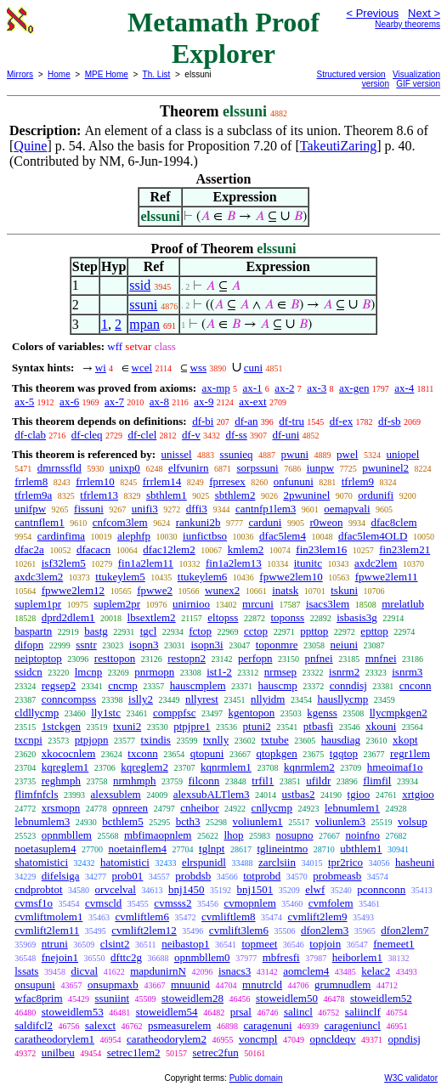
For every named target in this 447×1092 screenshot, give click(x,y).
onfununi (294, 481)
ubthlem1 (361, 848)
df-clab (30, 434)
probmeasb (337, 875)
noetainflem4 (137, 848)
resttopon (114, 658)
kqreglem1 (65, 767)
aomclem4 (306, 971)
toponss (287, 617)
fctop (200, 631)
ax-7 (114, 401)
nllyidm (268, 699)
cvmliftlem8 (228, 916)
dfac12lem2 (169, 549)
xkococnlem (69, 753)
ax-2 (284, 388)
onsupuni (34, 984)
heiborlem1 (357, 957)
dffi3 (196, 508)
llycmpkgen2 (398, 712)
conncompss (69, 699)
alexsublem (116, 794)
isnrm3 (407, 671)
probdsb (193, 875)
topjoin (325, 943)
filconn (204, 780)
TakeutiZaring (338, 146)
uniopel (402, 454)
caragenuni (267, 1025)
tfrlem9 (358, 481)
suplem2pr (116, 603)
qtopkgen (276, 753)
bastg (95, 631)
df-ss (235, 434)
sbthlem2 (235, 495)
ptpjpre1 (191, 726)
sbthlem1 (166, 495)
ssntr (86, 644)
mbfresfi (281, 957)
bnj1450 (186, 889)
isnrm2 (344, 671)
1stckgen (61, 726)
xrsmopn (61, 807)
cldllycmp (36, 712)
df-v (191, 434)
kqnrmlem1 (226, 767)
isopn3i (206, 644)
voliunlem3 (340, 821)
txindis (155, 739)
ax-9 (203, 401)
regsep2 (59, 685)
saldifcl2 (33, 1025)
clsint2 (115, 943)
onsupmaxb (113, 984)
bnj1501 (255, 889)
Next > (424, 13)
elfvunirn (188, 467)
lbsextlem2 (151, 617)
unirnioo (191, 603)
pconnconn (381, 889)
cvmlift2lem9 (318, 916)
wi (100, 367)
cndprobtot (38, 889)
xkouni (380, 726)
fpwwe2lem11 (386, 576)
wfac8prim (38, 998)
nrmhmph (134, 780)
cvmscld (103, 903)
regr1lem (410, 753)
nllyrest (201, 699)
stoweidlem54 (167, 1011)
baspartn (33, 631)
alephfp (133, 535)
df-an (246, 421)
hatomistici (125, 862)
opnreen (130, 807)
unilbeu (58, 1052)
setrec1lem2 (134, 1052)
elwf (315, 889)
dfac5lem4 (282, 535)
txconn (142, 753)
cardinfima (61, 535)
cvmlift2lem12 (144, 930)
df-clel (141, 434)
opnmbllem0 (202, 957)
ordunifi (375, 495)
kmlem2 (246, 549)
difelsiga (61, 875)
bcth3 (188, 821)
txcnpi (28, 739)
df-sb (389, 421)
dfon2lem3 (324, 930)
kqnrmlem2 (309, 767)
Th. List (157, 74)
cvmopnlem (249, 903)
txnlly (216, 739)
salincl (298, 1011)
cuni (253, 367)
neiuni (345, 644)
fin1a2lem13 (234, 563)
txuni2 (127, 726)
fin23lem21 (404, 549)
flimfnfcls (36, 794)
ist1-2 (219, 671)
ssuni (143, 304)
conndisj (348, 685)
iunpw (321, 467)
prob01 (128, 875)
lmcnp (89, 671)
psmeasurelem (179, 1025)
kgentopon (251, 712)
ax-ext (252, 401)
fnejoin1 (60, 957)
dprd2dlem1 (68, 617)
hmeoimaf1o (395, 767)
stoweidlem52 (381, 998)
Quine (30, 146)
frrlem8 (31, 481)
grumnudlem (342, 984)
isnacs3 (234, 971)
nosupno (295, 835)
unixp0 (125, 467)
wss (198, 367)
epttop (374, 631)
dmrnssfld (59, 467)
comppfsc (174, 712)
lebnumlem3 (42, 821)
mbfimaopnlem (157, 835)
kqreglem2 (144, 767)
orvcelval (115, 889)
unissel (176, 454)
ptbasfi (318, 726)
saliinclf (363, 1011)
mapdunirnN (158, 971)
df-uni (286, 434)
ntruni (55, 943)
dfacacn (93, 549)
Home (59, 74)
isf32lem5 (64, 563)
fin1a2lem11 (145, 563)
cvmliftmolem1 (48, 916)
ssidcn (28, 671)
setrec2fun (216, 1052)
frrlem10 (95, 481)
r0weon (325, 522)
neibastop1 (185, 943)
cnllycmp (272, 807)
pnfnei (318, 658)
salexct (100, 1025)
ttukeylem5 (120, 576)
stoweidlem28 (192, 998)
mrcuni (258, 603)
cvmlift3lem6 (239, 930)
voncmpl (258, 1039)
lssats (26, 971)
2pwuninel (306, 495)
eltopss (222, 617)
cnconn (415, 685)
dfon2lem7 (404, 930)
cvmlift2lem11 (46, 930)
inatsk (285, 590)
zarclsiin (277, 862)
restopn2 (186, 658)
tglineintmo (282, 848)
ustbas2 (298, 794)
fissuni (89, 508)
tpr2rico (345, 862)
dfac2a (29, 549)
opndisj (404, 1039)
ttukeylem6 (203, 576)
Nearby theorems (407, 24)
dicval (84, 971)
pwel (347, 454)
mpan (144, 324)
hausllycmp (342, 699)
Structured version (351, 74)
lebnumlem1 (352, 807)
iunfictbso (205, 535)
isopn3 (144, 644)
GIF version (418, 83)
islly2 (140, 699)
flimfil (377, 780)
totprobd (261, 875)
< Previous (372, 13)
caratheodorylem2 (167, 1039)
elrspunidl (204, 862)
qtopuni (207, 753)
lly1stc (106, 712)
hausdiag (340, 739)
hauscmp (277, 685)
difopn (28, 644)
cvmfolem (331, 903)
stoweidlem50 (287, 998)
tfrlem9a (33, 495)
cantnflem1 (39, 522)
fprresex (227, 481)
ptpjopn (92, 739)
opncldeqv (332, 1039)
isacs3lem (327, 603)
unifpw (30, 508)
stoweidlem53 (73, 1011)
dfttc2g (126, 957)
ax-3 (316, 388)
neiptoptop (38, 658)
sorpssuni (258, 467)
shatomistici (41, 862)
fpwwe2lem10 (290, 576)
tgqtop (344, 753)
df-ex (341, 421)
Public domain (256, 1078)
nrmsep (280, 671)
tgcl (148, 631)
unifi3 (145, 508)
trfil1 (263, 780)
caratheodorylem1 (54, 1039)
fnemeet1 (393, 943)
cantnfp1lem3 (265, 508)
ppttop (314, 631)
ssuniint (112, 998)
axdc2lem (376, 563)
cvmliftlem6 (142, 916)
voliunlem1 (258, 821)
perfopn (255, 658)
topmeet (259, 943)
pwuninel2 (385, 467)
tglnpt (211, 848)
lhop (233, 835)
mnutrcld (262, 984)
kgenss (322, 712)
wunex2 (222, 590)
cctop (256, 631)
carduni (264, 522)
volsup (412, 821)
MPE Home (106, 74)
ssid (139, 285)
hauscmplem (198, 685)
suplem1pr (37, 603)
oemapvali (347, 508)
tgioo (359, 794)
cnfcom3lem (120, 522)
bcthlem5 (122, 821)
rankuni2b (198, 522)
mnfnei (381, 658)
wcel (142, 367)
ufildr (318, 780)
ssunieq (236, 454)
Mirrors (20, 74)
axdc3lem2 (38, 576)
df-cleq (87, 434)
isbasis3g (357, 617)
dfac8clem (393, 522)
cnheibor (199, 807)
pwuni (295, 454)
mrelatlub (403, 603)
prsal (241, 1011)
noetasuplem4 (45, 848)
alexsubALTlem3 (211, 794)
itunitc (308, 563)
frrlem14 (162, 481)
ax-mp (216, 388)
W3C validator (411, 1078)
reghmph (61, 780)
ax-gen (354, 388)
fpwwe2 (155, 590)
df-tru (291, 421)
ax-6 (69, 401)
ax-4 (404, 388)
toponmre (277, 644)
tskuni (344, 590)
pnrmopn (154, 671)
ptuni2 (257, 726)
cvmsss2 (172, 903)
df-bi (202, 421)
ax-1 (253, 388)
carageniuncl (353, 1025)
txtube (275, 739)
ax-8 (159, 401)
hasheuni (414, 862)
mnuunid (190, 984)
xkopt (405, 739)
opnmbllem (67, 835)
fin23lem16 (321, 549)
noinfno (363, 835)
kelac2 (375, 971)
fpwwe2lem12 (73, 590)
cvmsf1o (33, 903)
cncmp (123, 685)
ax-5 (24, 401)
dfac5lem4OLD (373, 535)
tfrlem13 (99, 495)
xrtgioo (418, 794)
